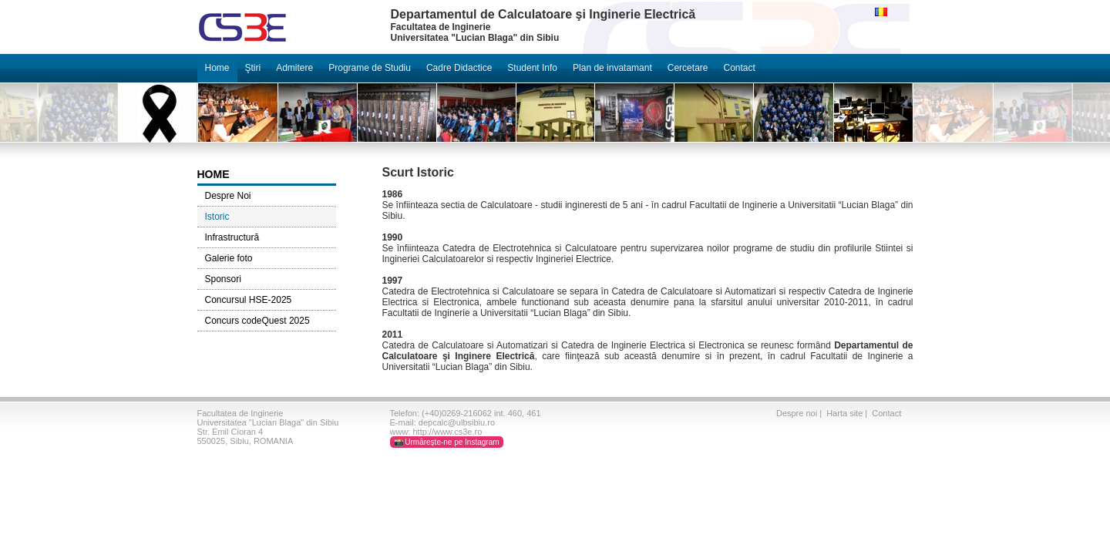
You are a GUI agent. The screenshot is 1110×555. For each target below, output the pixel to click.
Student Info (532, 67)
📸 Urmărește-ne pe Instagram (447, 442)
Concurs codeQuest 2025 (257, 320)
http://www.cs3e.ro (447, 431)
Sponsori (223, 279)
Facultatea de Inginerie (240, 413)
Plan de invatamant (612, 67)
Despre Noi (228, 195)
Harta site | (848, 413)
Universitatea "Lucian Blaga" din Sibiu (268, 422)
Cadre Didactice (459, 67)
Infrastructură (232, 237)
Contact (739, 67)
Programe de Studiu (369, 67)
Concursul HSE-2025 (248, 299)
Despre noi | (800, 413)
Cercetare (688, 67)
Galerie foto (229, 258)
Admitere (294, 67)
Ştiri (253, 67)
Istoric (217, 216)
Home (217, 67)
